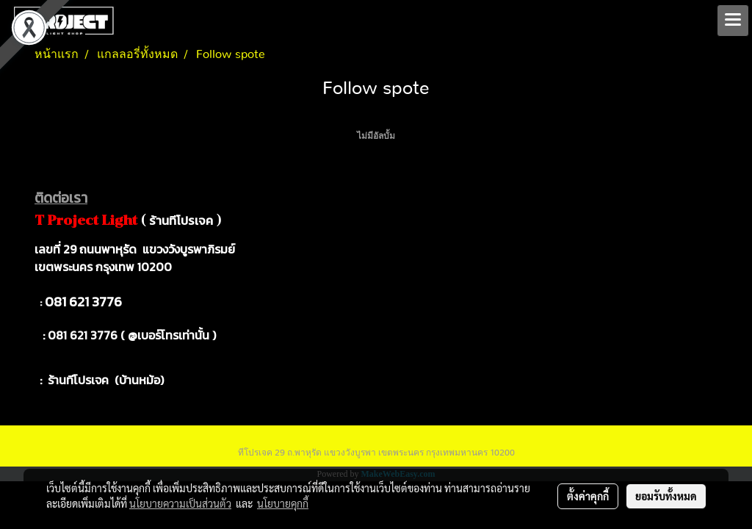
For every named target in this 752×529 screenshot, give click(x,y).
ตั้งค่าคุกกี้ (588, 496)
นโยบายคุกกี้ (282, 503)
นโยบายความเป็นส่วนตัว (180, 503)
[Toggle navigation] (733, 20)
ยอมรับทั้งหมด (666, 496)
